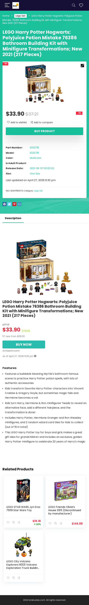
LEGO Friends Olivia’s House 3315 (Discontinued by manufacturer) (64, 510)
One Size (35, 173)
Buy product (44, 131)
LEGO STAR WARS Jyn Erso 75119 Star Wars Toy (23, 508)
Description (13, 218)
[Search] (74, 5)
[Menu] (7, 5)
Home (5, 15)
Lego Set (20, 15)
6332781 (34, 147)
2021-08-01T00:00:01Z (42, 168)
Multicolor (35, 158)
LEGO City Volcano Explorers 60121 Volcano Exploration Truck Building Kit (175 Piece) (22, 566)
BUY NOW (24, 344)
